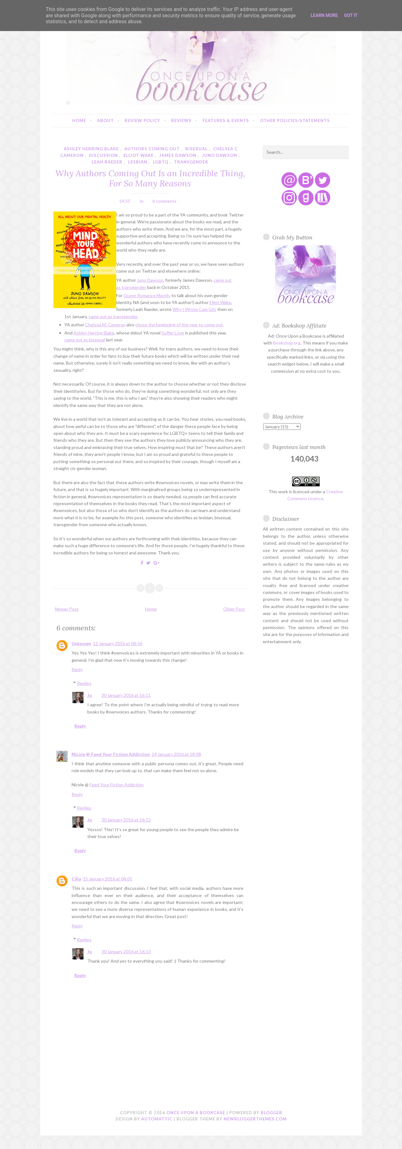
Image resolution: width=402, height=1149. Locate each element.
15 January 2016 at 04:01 (107, 878)
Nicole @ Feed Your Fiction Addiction (111, 754)
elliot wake (138, 155)
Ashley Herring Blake (93, 332)
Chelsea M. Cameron (105, 324)
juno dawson (219, 155)
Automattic (156, 1118)
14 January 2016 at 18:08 (176, 754)
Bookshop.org (287, 342)
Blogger (271, 1112)
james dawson (177, 155)
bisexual (196, 148)
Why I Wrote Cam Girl (193, 309)
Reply (77, 669)
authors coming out (152, 148)
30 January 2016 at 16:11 (126, 695)
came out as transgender (113, 316)
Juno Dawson (150, 280)
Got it (350, 15)
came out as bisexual (84, 339)
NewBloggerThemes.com (255, 1118)
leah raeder (107, 161)
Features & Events (226, 120)
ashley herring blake (91, 148)
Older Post (234, 609)
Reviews (181, 120)
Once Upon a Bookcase (195, 1112)
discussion (103, 155)
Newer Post (67, 609)
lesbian (137, 161)
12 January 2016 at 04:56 (117, 643)
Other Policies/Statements (295, 120)
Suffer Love (172, 332)
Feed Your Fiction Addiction (117, 784)
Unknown (81, 643)
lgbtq (160, 161)
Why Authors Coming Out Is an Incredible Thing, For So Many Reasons (150, 178)
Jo (89, 695)
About (105, 120)
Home (79, 120)
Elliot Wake (220, 302)
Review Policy (142, 120)
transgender (191, 161)
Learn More (324, 15)
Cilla (76, 878)
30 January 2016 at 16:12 (126, 819)
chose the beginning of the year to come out (179, 324)
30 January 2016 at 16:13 (126, 951)
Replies (84, 683)
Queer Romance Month (146, 295)
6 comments (164, 201)
